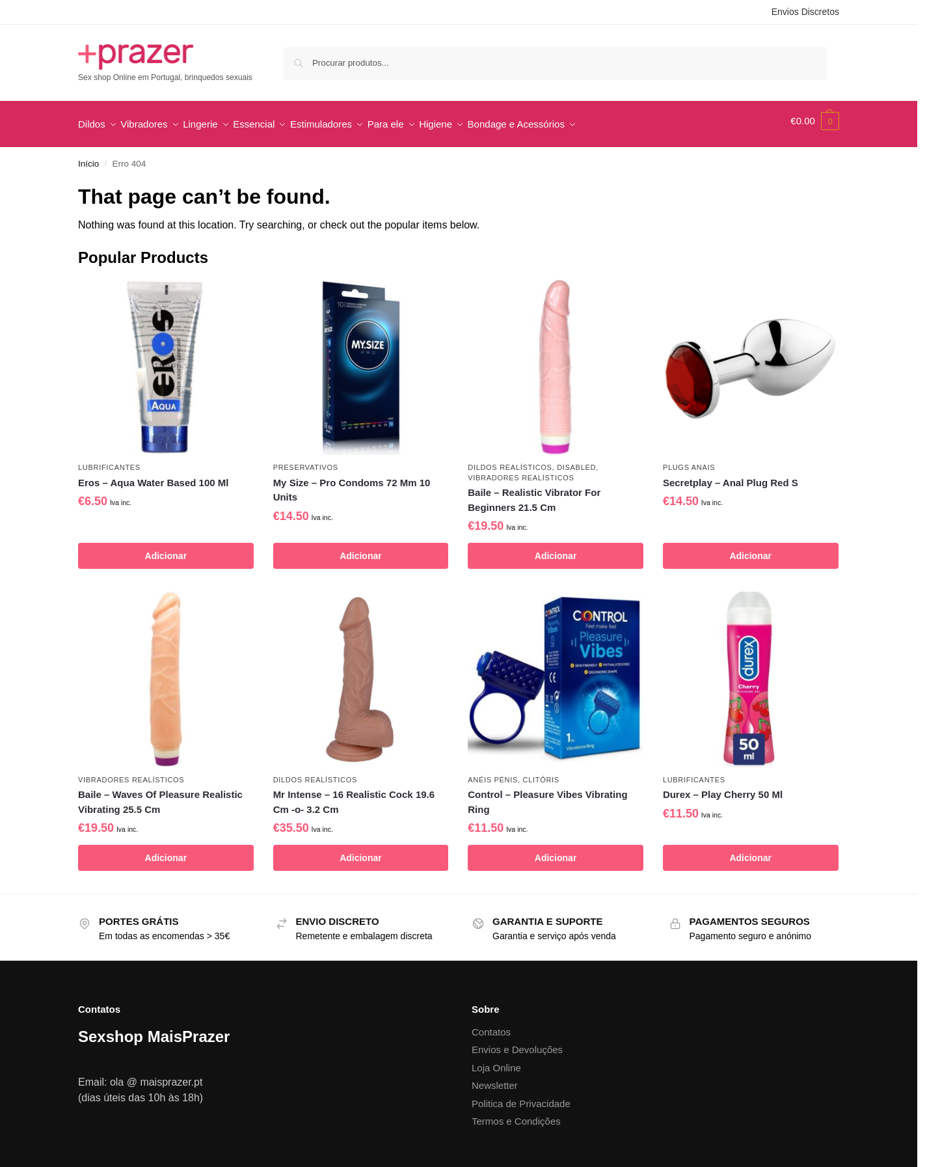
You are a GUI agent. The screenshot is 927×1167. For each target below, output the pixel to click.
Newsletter (495, 1078)
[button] (814, 121)
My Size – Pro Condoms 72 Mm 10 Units (352, 483)
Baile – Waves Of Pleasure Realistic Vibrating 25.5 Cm (160, 795)
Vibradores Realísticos (521, 470)
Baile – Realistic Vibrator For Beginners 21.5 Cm (534, 493)
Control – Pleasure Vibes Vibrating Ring (547, 795)
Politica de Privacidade (521, 1096)
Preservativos (305, 461)
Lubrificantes (109, 461)
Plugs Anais (689, 461)
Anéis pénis (493, 772)
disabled (576, 461)
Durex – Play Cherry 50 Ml (723, 787)
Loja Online (496, 1060)
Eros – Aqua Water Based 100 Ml (153, 475)
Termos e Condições (516, 1114)
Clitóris (541, 772)
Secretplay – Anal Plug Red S (730, 475)
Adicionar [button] (166, 549)
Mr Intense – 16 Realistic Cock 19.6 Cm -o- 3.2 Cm (354, 795)
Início (88, 157)
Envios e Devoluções (517, 1043)
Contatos (491, 1024)
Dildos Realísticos (510, 461)
